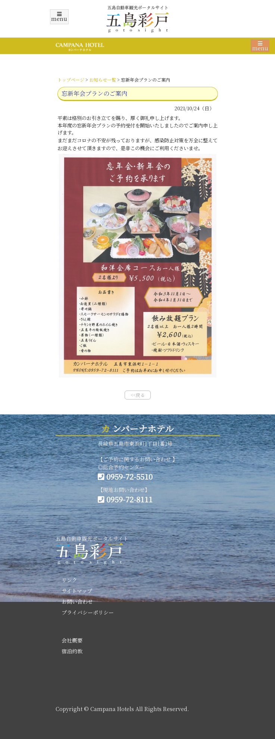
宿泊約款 (72, 651)
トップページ (70, 79)
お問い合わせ (77, 601)
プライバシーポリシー (88, 612)
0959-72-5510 (125, 476)
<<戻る (138, 395)
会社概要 (72, 640)
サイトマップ (77, 590)
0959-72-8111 (125, 499)
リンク (69, 580)
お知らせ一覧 (102, 79)
